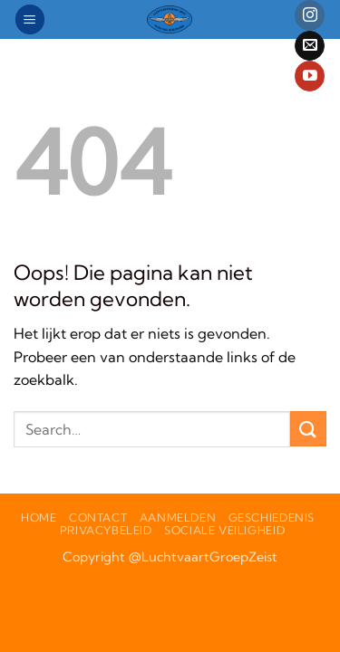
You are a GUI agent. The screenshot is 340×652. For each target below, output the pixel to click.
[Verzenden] (308, 428)
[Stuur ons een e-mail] (310, 46)
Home (38, 517)
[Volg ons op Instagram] (310, 15)
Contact (98, 517)
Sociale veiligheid (224, 530)
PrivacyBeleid (106, 530)
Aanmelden (178, 517)
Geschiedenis (271, 517)
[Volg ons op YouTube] (310, 76)
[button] (29, 19)
